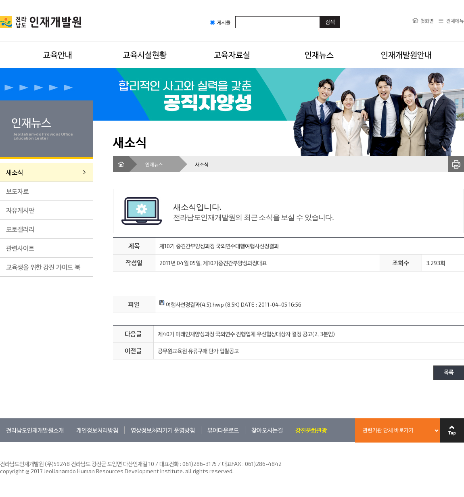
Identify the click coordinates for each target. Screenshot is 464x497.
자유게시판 (20, 210)
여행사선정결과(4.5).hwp (191, 304)
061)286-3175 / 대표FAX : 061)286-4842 (232, 463)
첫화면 (427, 20)
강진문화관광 (311, 430)
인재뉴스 (319, 54)
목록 (449, 373)
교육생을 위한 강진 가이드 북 (43, 267)
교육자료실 (232, 54)
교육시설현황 (145, 54)
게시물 (220, 22)
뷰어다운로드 (223, 430)
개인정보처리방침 (97, 430)
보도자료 (17, 191)
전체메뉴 (455, 20)
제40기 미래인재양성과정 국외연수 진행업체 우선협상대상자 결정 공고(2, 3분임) (246, 333)
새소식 (14, 172)
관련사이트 (20, 248)
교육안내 (57, 54)
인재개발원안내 (406, 54)
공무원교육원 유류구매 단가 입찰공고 (198, 350)
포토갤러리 (20, 229)
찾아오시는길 (267, 430)
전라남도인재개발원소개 (35, 430)
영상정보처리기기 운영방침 (163, 430)
